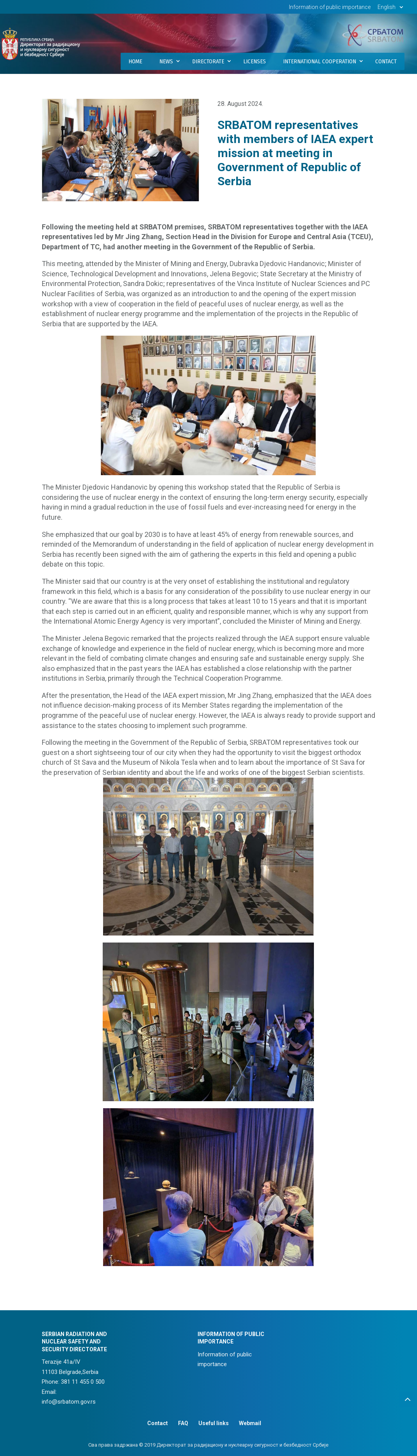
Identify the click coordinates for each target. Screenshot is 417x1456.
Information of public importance (330, 7)
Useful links (213, 1423)
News (166, 61)
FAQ (183, 1423)
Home (135, 61)
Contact (386, 61)
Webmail (250, 1423)
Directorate (208, 61)
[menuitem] (391, 9)
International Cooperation (319, 61)
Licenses (254, 61)
